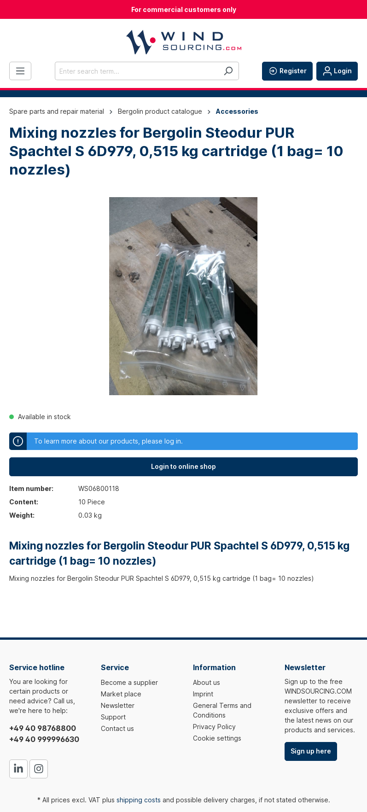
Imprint (203, 694)
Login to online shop (183, 466)
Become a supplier (129, 682)
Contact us (117, 728)
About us (206, 682)
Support (113, 717)
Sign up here (311, 751)
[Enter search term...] (136, 71)
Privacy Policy (214, 726)
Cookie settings (217, 738)
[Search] (228, 71)
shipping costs (139, 800)
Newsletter (117, 705)
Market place (121, 694)
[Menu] (20, 71)
